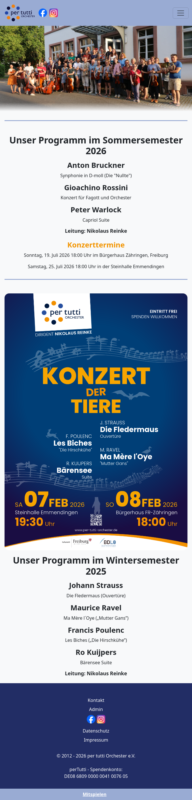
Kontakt (96, 700)
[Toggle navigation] (181, 13)
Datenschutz (96, 731)
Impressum (96, 740)
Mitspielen (94, 794)
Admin (96, 709)
